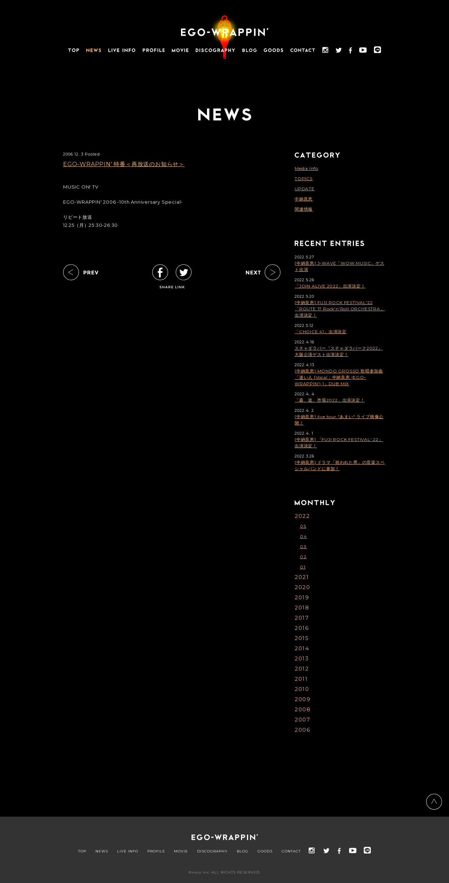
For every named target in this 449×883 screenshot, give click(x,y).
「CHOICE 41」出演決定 (321, 331)
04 (303, 536)
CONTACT (291, 851)
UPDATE (305, 188)
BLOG (242, 851)
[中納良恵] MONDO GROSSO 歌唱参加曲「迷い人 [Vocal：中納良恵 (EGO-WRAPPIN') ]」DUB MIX (339, 377)
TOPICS (304, 178)
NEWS (101, 851)
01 (303, 566)
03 (303, 546)
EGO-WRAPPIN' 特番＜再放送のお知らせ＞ (124, 164)
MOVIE (181, 851)
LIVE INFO (127, 851)
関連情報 (304, 209)
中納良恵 (304, 199)
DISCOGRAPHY (212, 851)
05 (303, 526)
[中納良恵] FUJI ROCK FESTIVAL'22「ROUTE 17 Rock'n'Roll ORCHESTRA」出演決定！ (340, 309)
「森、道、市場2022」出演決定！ (330, 400)
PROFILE (156, 851)
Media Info (306, 168)
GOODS (265, 851)
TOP (82, 851)
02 (303, 556)
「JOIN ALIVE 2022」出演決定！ (330, 286)
